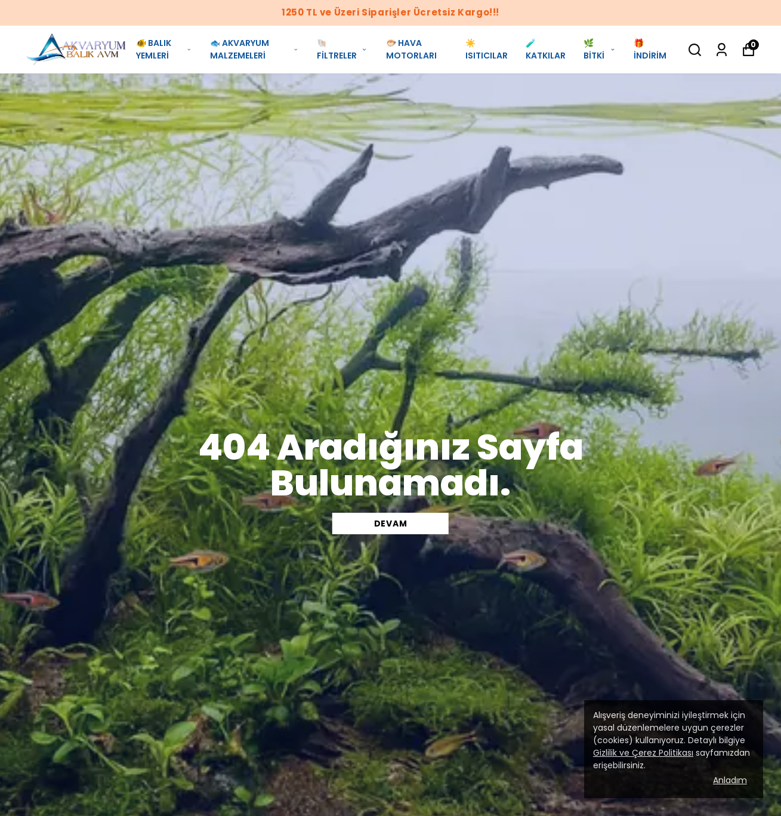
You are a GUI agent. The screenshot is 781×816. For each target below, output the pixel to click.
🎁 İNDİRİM (650, 49)
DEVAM (391, 523)
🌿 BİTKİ (600, 49)
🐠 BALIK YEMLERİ (164, 49)
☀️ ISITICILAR (486, 49)
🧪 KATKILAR (546, 49)
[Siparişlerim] (721, 49)
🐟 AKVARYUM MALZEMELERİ (254, 49)
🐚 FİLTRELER (342, 49)
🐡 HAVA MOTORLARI (411, 49)
